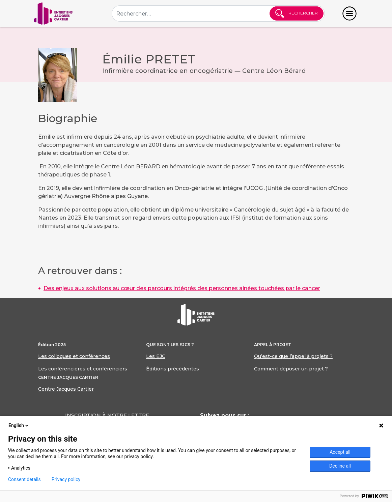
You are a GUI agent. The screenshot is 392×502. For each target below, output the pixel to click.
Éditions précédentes (172, 369)
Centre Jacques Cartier (66, 389)
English (18, 425)
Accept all (340, 452)
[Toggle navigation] (349, 13)
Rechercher (296, 13)
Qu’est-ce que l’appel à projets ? (293, 356)
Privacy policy (66, 479)
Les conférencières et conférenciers (82, 369)
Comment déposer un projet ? (291, 369)
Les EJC (155, 356)
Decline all (340, 466)
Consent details (24, 479)
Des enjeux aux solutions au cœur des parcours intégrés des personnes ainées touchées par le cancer (182, 288)
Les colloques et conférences (74, 356)
